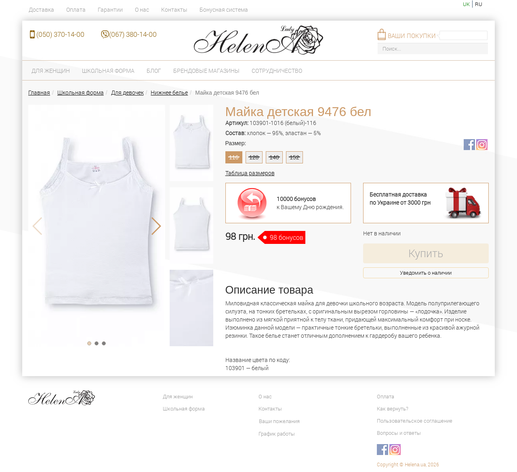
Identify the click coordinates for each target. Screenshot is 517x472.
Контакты (174, 9)
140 (274, 157)
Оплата (76, 9)
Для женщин (51, 70)
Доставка (41, 9)
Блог (154, 70)
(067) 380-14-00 (133, 34)
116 (233, 157)
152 (294, 157)
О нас (142, 9)
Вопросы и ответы (399, 432)
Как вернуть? (392, 408)
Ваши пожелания (279, 421)
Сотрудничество (277, 70)
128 (253, 157)
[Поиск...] (433, 49)
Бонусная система (224, 9)
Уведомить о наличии (426, 272)
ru (478, 4)
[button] (89, 343)
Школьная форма (108, 70)
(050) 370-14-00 (60, 34)
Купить (425, 253)
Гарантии (110, 9)
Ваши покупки (412, 36)
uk (466, 4)
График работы (276, 433)
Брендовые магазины (206, 70)
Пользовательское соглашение (414, 420)
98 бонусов (286, 237)
